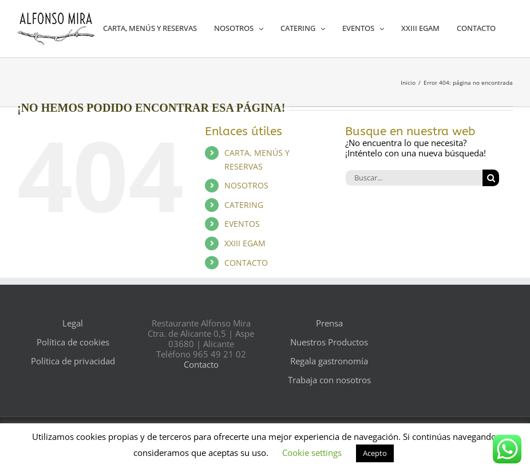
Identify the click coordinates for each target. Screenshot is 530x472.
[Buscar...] (413, 178)
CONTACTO (246, 262)
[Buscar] (490, 178)
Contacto (201, 364)
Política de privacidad (73, 361)
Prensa (329, 323)
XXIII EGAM (245, 243)
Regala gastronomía (329, 361)
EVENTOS (242, 223)
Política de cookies (73, 342)
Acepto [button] (375, 453)
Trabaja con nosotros (329, 380)
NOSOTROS (246, 185)
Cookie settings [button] (312, 452)
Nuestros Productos (329, 342)
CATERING (243, 204)
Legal (72, 323)
